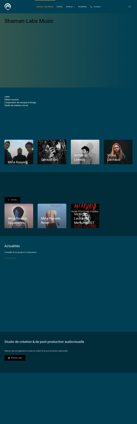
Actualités (82, 7)
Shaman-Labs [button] (15, 358)
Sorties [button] (12, 200)
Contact (95, 7)
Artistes (70, 7)
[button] (129, 6)
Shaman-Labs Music (44, 7)
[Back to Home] (7, 6)
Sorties (60, 7)
